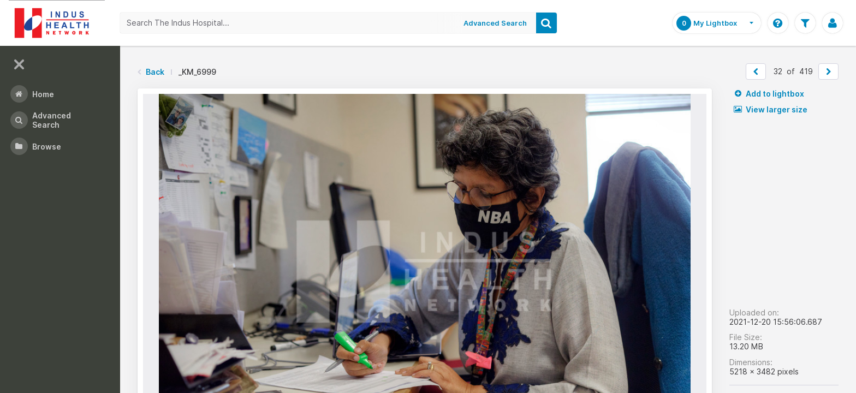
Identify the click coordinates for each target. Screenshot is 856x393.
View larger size (770, 109)
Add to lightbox (769, 93)
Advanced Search (495, 23)
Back (155, 71)
